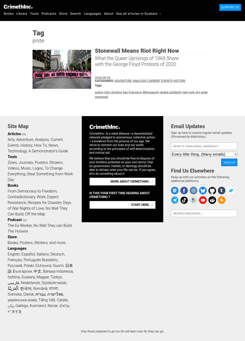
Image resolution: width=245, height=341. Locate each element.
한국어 (26, 288)
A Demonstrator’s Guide (48, 151)
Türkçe (56, 277)
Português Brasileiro (40, 260)
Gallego (22, 305)
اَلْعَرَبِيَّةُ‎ (13, 288)
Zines (12, 162)
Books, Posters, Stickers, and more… (38, 242)
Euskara (28, 277)
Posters (41, 162)
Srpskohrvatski (54, 282)
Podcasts (49, 13)
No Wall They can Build (52, 225)
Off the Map (35, 214)
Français (15, 260)
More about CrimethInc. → (132, 181)
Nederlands (30, 282)
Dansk (28, 294)
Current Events (159, 81)
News (53, 145)
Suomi (58, 265)
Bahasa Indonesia (58, 271)
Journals (26, 162)
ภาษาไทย (55, 294)
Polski (29, 265)
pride (204, 92)
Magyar (43, 277)
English (14, 254)
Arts (11, 139)
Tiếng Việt (46, 300)
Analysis (139, 81)
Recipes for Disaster (44, 202)
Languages (92, 13)
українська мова (22, 300)
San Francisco (132, 92)
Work (41, 197)
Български (22, 271)
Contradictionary (21, 197)
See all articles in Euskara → (139, 13)
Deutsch (57, 254)
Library (21, 13)
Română (40, 288)
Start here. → (142, 205)
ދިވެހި (11, 305)
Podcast (15, 219)
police (99, 92)
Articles (14, 134)
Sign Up (229, 162)
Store (63, 13)
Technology (17, 151)
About (109, 13)
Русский (15, 265)
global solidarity (171, 92)
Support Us (230, 7)
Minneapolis (151, 92)
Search (75, 13)
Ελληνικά (43, 265)
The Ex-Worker (20, 225)
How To (40, 145)
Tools (34, 13)
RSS (24, 134)
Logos (38, 168)
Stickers (56, 162)
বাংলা (53, 288)
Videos (13, 168)
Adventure (123, 81)
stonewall (101, 97)
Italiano (43, 254)
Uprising (116, 92)
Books (9, 13)
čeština (14, 277)
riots (107, 92)
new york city (191, 92)
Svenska (15, 294)
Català (62, 300)
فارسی (13, 282)
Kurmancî (38, 305)
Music (26, 168)
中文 (37, 271)
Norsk (53, 305)
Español (28, 254)
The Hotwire (18, 231)
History (179, 81)
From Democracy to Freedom (32, 191)
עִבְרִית (41, 294)
